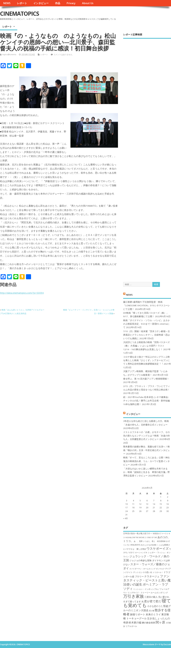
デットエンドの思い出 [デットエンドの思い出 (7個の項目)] (142, 572)
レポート (22, 3)
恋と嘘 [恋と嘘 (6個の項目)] (151, 610)
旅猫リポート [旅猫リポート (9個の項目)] (137, 614)
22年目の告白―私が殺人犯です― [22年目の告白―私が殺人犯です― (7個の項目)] (137, 533)
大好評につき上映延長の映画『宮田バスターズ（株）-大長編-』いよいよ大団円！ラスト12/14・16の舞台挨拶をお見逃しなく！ (146, 346)
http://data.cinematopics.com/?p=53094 (22, 292)
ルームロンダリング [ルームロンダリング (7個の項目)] (159, 592)
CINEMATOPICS (19, 13)
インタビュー (41, 3)
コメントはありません (63, 54)
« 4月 (125, 518)
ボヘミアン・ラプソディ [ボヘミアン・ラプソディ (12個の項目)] (145, 586)
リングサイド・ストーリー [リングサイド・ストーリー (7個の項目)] (138, 592)
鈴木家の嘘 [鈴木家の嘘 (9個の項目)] (135, 622)
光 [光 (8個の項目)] (142, 601)
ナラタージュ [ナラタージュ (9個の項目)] (151, 576)
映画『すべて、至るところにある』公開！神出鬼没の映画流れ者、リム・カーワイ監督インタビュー (146, 461)
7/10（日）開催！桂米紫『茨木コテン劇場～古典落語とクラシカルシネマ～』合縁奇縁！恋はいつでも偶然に (146, 335)
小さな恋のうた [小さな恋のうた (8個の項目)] (155, 606)
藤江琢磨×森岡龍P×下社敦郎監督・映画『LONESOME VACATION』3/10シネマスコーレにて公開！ (146, 306)
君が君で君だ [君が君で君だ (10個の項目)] (152, 601)
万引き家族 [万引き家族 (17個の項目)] (133, 596)
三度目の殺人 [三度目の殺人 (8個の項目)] (151, 596)
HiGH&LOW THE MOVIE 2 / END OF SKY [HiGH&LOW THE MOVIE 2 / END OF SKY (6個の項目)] (141, 537)
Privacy (71, 3)
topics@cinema (9, 54)
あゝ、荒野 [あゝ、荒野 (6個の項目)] (138, 541)
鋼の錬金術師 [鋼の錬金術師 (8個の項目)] (148, 622)
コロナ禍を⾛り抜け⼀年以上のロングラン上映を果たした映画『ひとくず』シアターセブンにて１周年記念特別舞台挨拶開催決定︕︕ (146, 360)
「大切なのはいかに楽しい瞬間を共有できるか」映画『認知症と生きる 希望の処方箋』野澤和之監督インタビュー (146, 472)
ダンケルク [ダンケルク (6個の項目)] (160, 569)
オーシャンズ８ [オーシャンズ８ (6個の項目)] (141, 552)
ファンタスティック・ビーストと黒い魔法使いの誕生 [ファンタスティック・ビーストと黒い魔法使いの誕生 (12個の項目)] (147, 580)
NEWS (6, 3)
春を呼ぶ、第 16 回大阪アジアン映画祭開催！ (146, 378)
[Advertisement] (147, 157)
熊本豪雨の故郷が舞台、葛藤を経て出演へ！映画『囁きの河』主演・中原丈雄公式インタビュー (146, 450)
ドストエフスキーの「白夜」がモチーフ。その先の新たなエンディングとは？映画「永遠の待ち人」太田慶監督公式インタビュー (146, 436)
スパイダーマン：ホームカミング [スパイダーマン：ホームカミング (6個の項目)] (142, 569)
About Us (87, 3)
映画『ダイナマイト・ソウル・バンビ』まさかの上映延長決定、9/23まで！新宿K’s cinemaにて (146, 324)
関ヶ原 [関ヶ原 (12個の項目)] (160, 622)
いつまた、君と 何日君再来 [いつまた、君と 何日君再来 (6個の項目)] (154, 541)
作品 (57, 3)
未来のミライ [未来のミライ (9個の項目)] (153, 614)
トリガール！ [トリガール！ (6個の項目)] (158, 572)
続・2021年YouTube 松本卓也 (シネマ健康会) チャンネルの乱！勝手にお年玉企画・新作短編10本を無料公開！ (146, 401)
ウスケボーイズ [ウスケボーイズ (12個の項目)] (157, 548)
